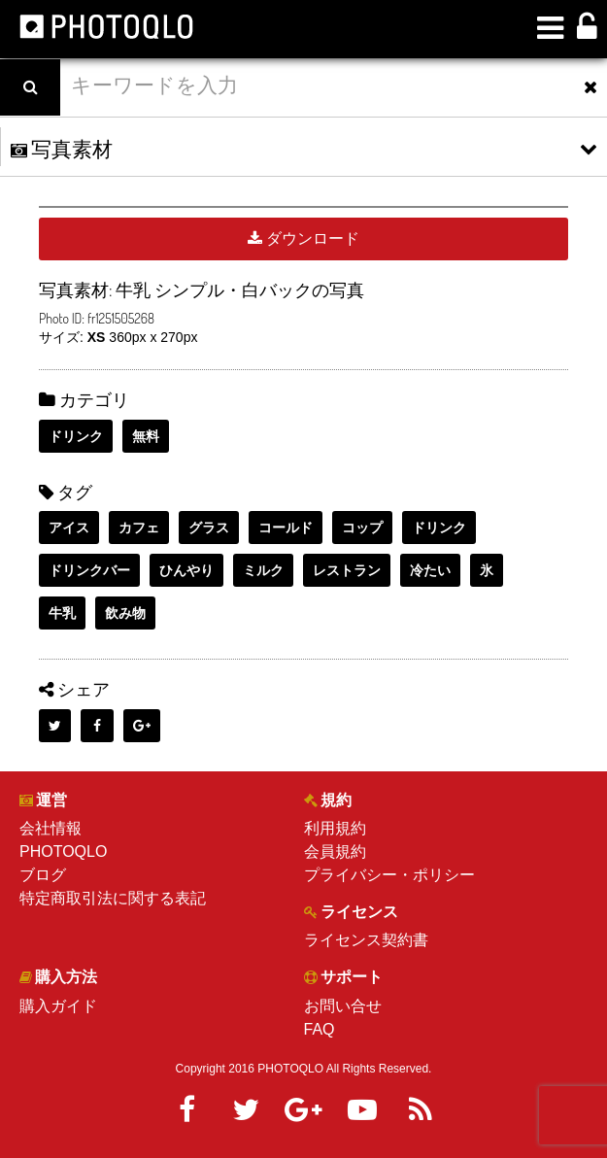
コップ (362, 527)
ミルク (263, 570)
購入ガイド (58, 1006)
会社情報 (50, 828)
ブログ (42, 875)
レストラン (347, 570)
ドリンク (76, 436)
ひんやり (186, 570)
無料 (145, 436)
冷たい (430, 570)
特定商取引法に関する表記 (112, 898)
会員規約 (335, 851)
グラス (208, 527)
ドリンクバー (89, 570)
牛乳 (62, 613)
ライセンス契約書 (366, 940)
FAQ (319, 1029)
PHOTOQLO (63, 851)
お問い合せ (343, 1006)
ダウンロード (303, 238)
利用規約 (335, 828)
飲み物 (125, 613)
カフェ (138, 527)
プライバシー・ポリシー (389, 875)
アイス (69, 527)
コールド (285, 527)
